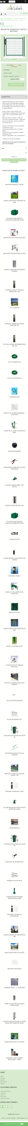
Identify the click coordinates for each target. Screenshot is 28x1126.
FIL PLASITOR (14, 307)
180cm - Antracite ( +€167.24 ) (12, 76)
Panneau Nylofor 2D (14, 880)
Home (1, 18)
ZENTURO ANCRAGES (14, 968)
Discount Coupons (5, 1098)
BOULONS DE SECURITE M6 (14, 862)
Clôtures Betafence (8, 18)
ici (19, 1124)
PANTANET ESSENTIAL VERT (14, 791)
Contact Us (3, 1093)
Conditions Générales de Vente (21, 1118)
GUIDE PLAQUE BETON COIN (14, 505)
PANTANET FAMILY (14, 576)
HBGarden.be (17, 1114)
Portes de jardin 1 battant (7, 25)
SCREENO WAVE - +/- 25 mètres (14, 987)
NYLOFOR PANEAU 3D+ (14, 719)
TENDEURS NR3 (14, 397)
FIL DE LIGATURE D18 (14, 378)
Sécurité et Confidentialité (11, 1118)
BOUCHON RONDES (14, 451)
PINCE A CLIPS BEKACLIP (14, 646)
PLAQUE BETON (14, 539)
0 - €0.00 (24, 13)
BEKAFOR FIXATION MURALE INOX (14, 253)
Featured (3, 1078)
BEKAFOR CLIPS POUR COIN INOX (15, 237)
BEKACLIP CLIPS (14, 612)
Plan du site (3, 1118)
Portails (15, 18)
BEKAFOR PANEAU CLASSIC (14, 184)
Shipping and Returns (6, 1091)
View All (2, 1083)
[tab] (14, 152)
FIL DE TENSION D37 (14, 362)
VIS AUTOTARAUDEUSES (14, 700)
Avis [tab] (14, 148)
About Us (3, 1094)
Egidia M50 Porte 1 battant (14, 1042)
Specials (3, 1080)
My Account (3, 1096)
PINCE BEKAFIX (14, 828)
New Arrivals (4, 1081)
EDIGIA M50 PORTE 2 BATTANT (14, 952)
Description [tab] (14, 96)
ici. (21, 138)
